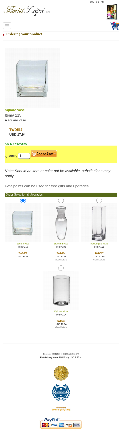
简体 (92, 2)
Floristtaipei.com (70, 353)
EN (102, 2)
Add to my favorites (16, 143)
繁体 (97, 2)
